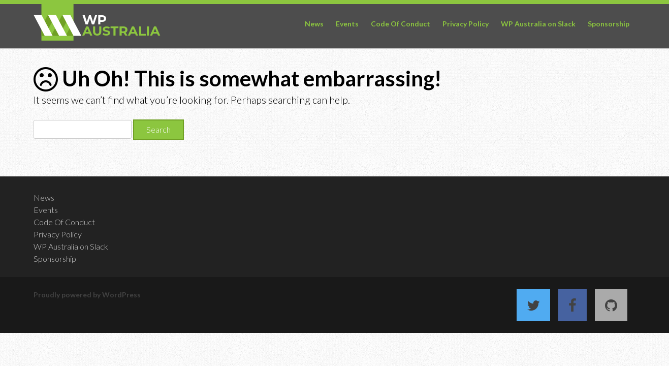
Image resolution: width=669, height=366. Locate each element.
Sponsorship (608, 23)
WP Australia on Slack (538, 23)
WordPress (121, 294)
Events (347, 23)
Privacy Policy (465, 23)
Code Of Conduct (400, 23)
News (314, 23)
